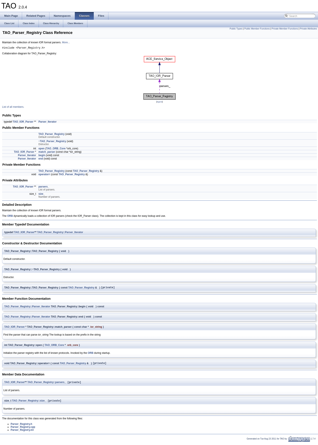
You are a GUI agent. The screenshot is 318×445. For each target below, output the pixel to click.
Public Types (236, 28)
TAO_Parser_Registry (51, 134)
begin (41, 155)
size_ (41, 194)
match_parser (46, 152)
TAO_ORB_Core (56, 149)
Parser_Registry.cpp (23, 429)
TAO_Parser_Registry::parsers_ (46, 384)
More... (66, 42)
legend (159, 102)
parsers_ (43, 187)
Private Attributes (308, 28)
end (40, 159)
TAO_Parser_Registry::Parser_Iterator (60, 232)
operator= (44, 175)
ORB (10, 216)
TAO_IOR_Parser (23, 122)
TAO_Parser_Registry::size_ (29, 403)
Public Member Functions (257, 28)
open (41, 149)
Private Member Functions (285, 28)
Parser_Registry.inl (22, 432)
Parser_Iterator (47, 122)
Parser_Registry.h (21, 426)
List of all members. (13, 107)
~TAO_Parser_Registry (52, 141)
